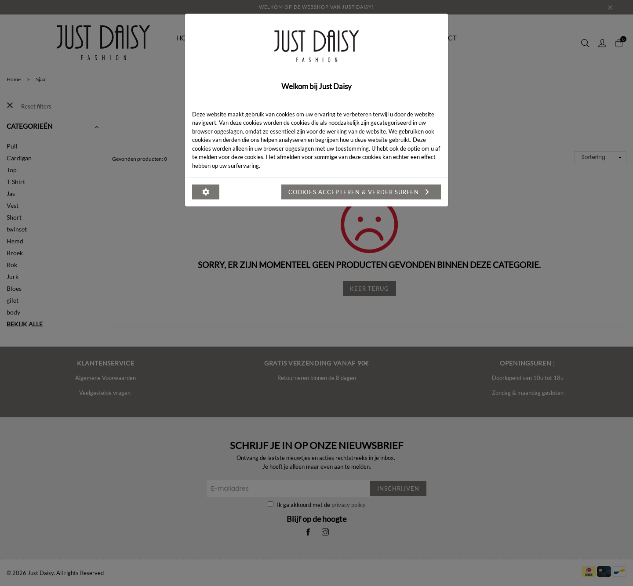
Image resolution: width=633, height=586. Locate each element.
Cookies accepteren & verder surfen (361, 191)
